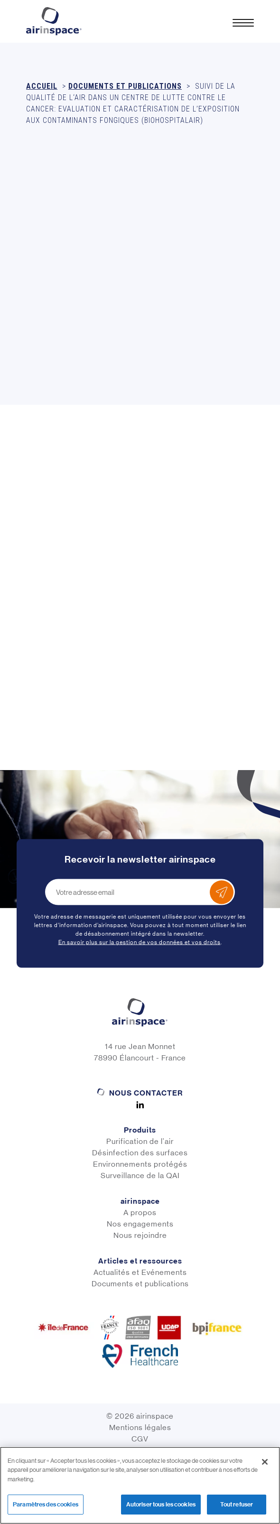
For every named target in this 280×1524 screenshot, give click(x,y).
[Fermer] (264, 1461)
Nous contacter (146, 1092)
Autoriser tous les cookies (161, 1504)
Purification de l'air (140, 1141)
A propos (140, 1212)
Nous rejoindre (140, 1235)
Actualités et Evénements (140, 1272)
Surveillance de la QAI (140, 1175)
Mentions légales (140, 1427)
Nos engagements (140, 1223)
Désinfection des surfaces (140, 1152)
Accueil (41, 86)
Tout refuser (236, 1504)
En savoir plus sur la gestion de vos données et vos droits (139, 942)
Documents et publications (125, 86)
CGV (140, 1438)
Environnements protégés (140, 1164)
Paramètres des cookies (45, 1504)
